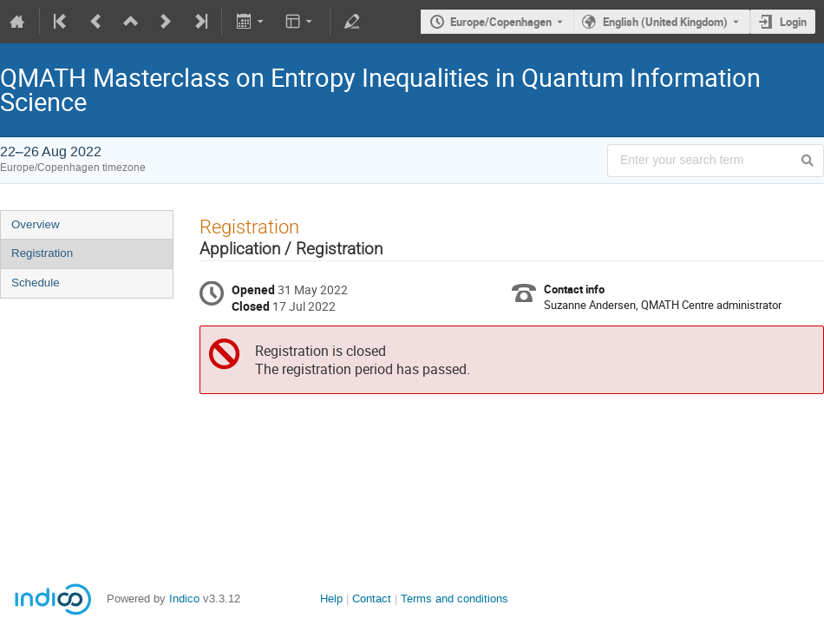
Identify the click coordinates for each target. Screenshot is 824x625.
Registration (42, 253)
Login (793, 22)
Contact (371, 598)
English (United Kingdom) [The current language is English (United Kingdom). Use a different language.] (665, 22)
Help (331, 598)
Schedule (35, 282)
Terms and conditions (454, 598)
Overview (35, 224)
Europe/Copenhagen (501, 22)
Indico (184, 598)
